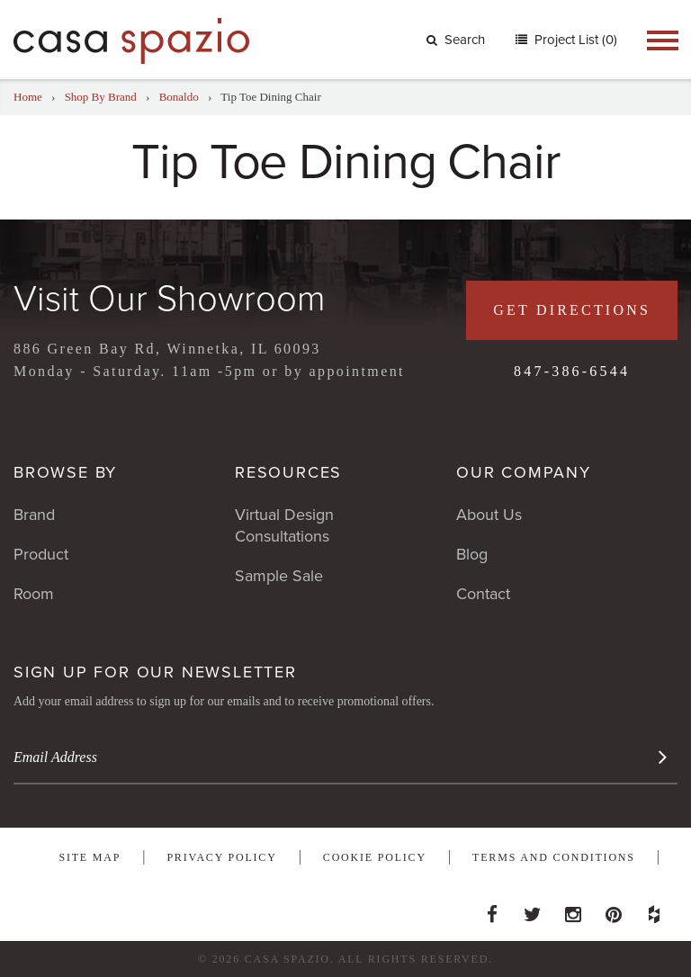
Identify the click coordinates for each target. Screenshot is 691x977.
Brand (34, 514)
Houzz (654, 909)
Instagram (573, 909)
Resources (288, 472)
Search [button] (455, 39)
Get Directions (572, 310)
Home (27, 96)
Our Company (523, 472)
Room (33, 594)
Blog (472, 554)
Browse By (65, 472)
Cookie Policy (374, 857)
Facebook (492, 909)
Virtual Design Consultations (284, 525)
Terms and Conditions (553, 857)
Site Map (89, 857)
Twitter (532, 909)
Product (40, 554)
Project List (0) (574, 39)
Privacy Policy (221, 857)
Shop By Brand (101, 96)
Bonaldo (179, 96)
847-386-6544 (572, 371)
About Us (489, 514)
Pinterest (613, 909)
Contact (483, 594)
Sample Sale (279, 576)
